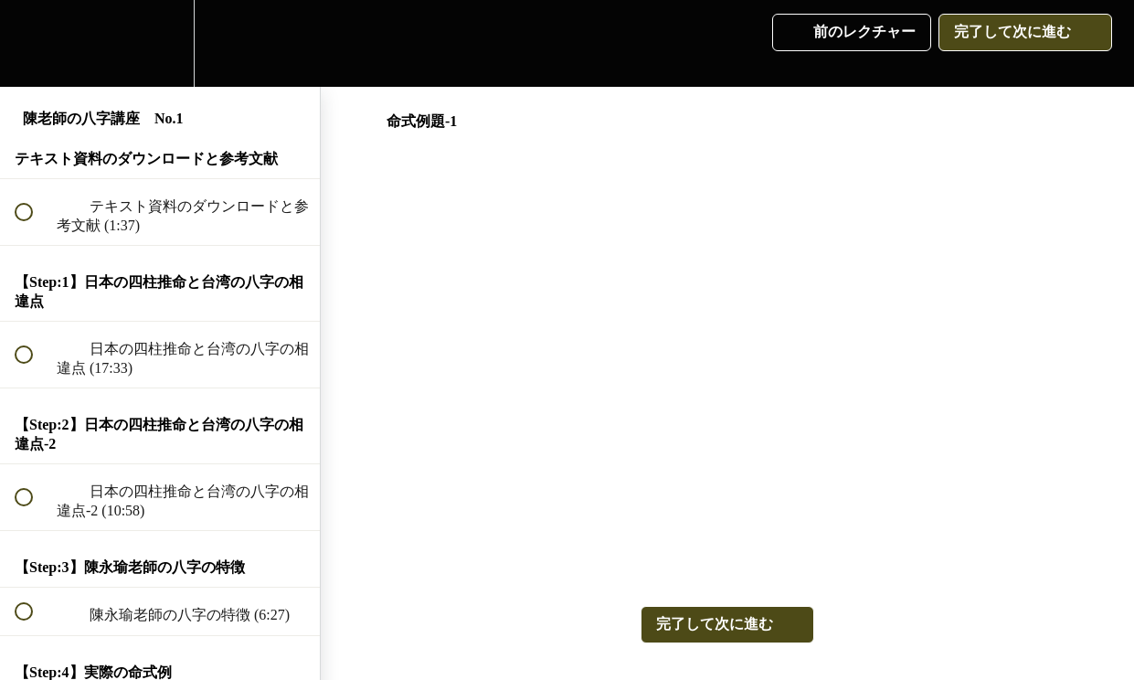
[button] (34, 43)
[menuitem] (160, 43)
